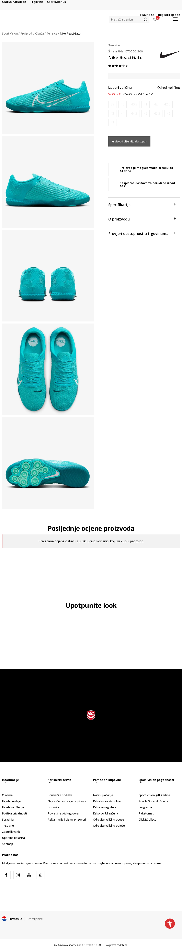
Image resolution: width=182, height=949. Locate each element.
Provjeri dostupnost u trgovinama (142, 233)
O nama (7, 795)
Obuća (39, 33)
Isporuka (53, 807)
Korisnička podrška (60, 795)
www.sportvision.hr (73, 945)
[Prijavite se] (155, 19)
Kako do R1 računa (105, 813)
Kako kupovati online (107, 801)
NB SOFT (99, 945)
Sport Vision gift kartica (154, 795)
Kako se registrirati (105, 807)
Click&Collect (147, 819)
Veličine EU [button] (115, 94)
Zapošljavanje (11, 832)
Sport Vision (10, 33)
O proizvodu (142, 219)
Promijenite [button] (34, 919)
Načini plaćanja (103, 795)
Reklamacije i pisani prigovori (67, 819)
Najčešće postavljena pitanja (67, 801)
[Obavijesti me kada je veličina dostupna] (112, 104)
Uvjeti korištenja (13, 807)
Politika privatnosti (14, 813)
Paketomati (146, 813)
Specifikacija (142, 204)
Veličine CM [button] (145, 94)
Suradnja (8, 819)
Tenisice (51, 33)
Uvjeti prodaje (11, 801)
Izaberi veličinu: (120, 87)
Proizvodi (26, 33)
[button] (129, 19)
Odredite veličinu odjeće (109, 825)
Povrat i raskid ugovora (63, 813)
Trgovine (8, 825)
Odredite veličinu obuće (108, 819)
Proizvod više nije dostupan (129, 141)
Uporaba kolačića (13, 838)
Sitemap (7, 844)
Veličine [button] (130, 94)
